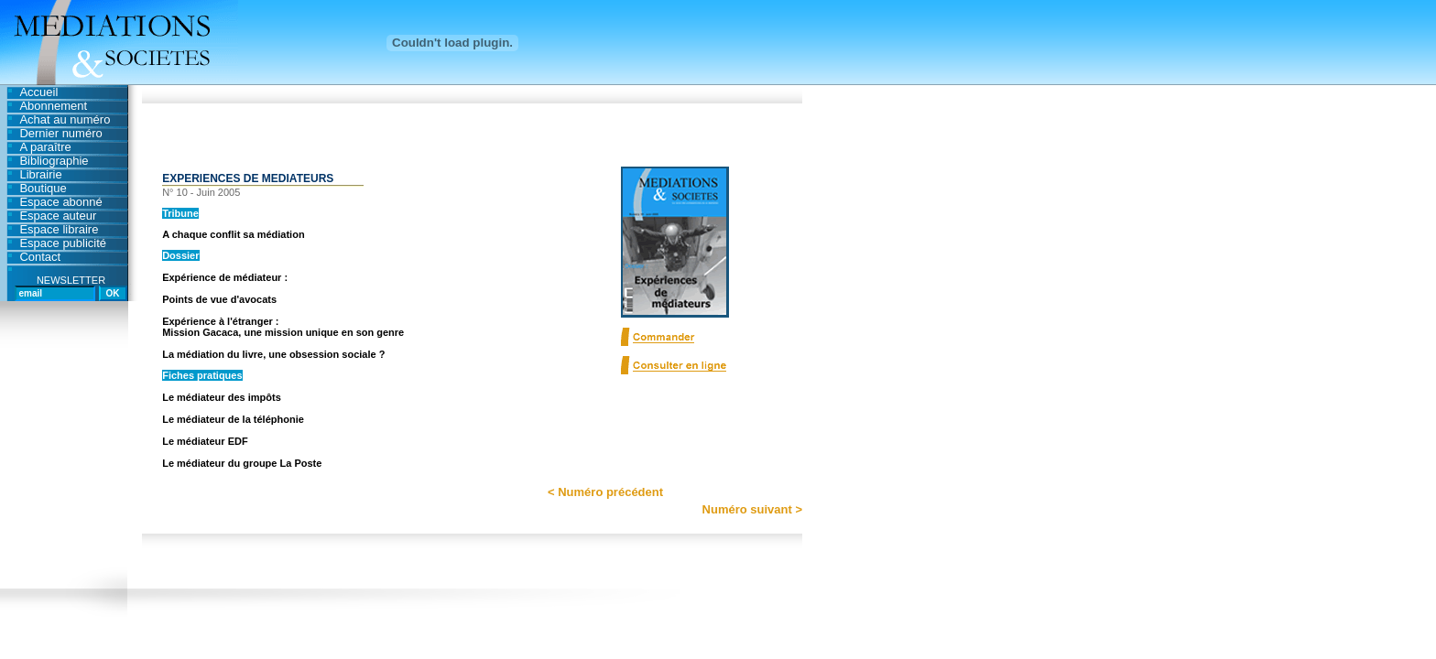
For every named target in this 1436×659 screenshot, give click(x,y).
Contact (39, 257)
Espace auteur (57, 215)
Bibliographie (53, 160)
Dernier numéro (60, 133)
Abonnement (53, 106)
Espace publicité (62, 243)
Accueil (38, 92)
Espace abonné (60, 202)
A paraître (45, 147)
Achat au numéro (64, 119)
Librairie (40, 174)
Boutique (42, 188)
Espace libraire (58, 229)
